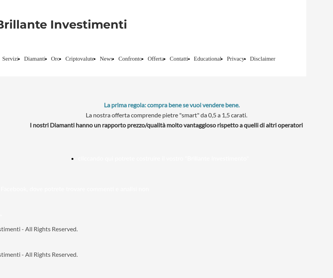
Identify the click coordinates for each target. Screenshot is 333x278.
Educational (208, 59)
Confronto (130, 59)
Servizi (10, 59)
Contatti (179, 59)
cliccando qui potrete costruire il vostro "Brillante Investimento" (163, 158)
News (106, 59)
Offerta (156, 59)
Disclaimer (262, 59)
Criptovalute (79, 59)
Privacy (236, 59)
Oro (55, 59)
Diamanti (35, 59)
